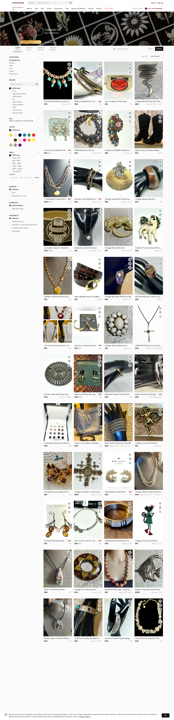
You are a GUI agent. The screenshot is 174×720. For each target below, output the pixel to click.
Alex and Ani (15, 110)
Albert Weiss (15, 102)
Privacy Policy (85, 717)
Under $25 (15, 158)
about (150, 49)
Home (49, 9)
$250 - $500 (15, 169)
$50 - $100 (15, 163)
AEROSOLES (15, 96)
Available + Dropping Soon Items (23, 225)
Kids (42, 9)
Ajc (12, 99)
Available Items (16, 221)
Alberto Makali (16, 105)
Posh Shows (109, 9)
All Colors (14, 130)
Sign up (160, 3)
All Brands (14, 88)
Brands (91, 9)
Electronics (58, 9)
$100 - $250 (15, 166)
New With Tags (16, 209)
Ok (165, 715)
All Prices (14, 155)
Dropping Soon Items (18, 228)
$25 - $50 (14, 161)
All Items (14, 189)
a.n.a (12, 91)
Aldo (12, 107)
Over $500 (15, 172)
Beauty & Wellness (78, 9)
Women (29, 9)
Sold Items (14, 231)
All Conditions (16, 205)
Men (36, 9)
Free (12, 193)
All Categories (14, 60)
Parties (99, 9)
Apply (37, 177)
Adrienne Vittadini (17, 94)
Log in (153, 3)
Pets (67, 9)
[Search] (53, 3)
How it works (137, 8)
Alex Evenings (16, 113)
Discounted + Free (17, 196)
